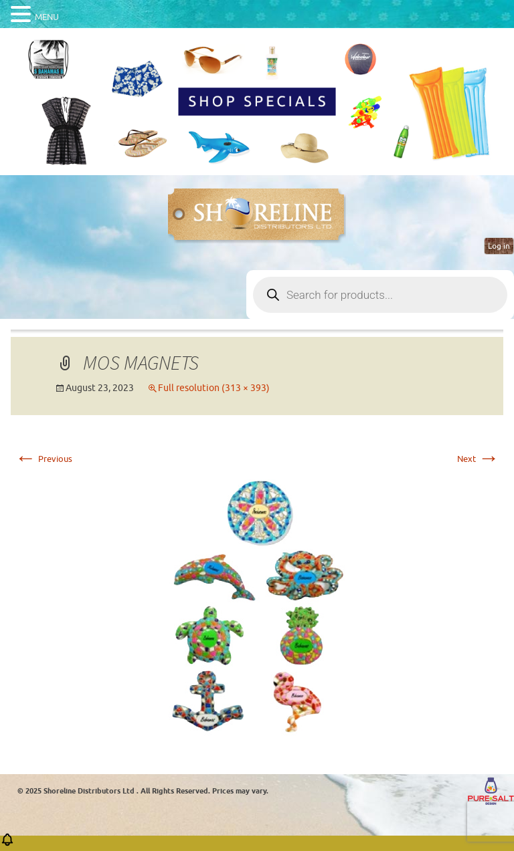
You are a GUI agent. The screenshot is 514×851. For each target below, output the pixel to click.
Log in (499, 246)
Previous (43, 459)
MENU (47, 17)
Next (478, 459)
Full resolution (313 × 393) (214, 388)
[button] (7, 844)
